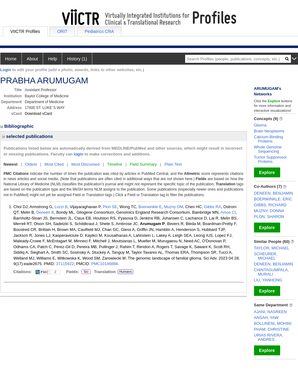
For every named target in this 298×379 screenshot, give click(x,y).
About (32, 58)
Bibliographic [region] (17, 126)
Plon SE (110, 206)
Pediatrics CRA (99, 31)
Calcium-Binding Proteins (268, 139)
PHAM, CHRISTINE (271, 329)
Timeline (114, 164)
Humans (125, 271)
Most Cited (54, 164)
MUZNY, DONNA (269, 210)
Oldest (31, 164)
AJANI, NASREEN (270, 311)
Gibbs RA (212, 206)
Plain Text (173, 164)
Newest (11, 164)
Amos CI (228, 212)
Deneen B (45, 212)
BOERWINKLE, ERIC (273, 199)
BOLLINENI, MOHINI (273, 323)
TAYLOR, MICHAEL (271, 248)
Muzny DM (173, 206)
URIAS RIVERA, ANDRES (268, 337)
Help (52, 58)
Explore (267, 172)
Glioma (260, 125)
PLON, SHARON (269, 216)
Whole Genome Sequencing (268, 149)
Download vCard (38, 113)
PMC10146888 (104, 263)
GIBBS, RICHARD (270, 205)
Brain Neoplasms (269, 131)
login (78, 154)
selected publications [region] (27, 136)
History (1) (77, 58)
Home (11, 58)
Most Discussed (85, 164)
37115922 (65, 263)
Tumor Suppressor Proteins (270, 159)
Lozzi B (61, 206)
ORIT (62, 31)
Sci (85, 272)
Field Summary (143, 164)
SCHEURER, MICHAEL (266, 256)
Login (5, 69)
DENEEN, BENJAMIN (273, 193)
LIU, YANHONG (268, 280)
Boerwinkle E (150, 206)
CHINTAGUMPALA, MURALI (271, 272)
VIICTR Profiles (25, 31)
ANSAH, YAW (266, 317)
